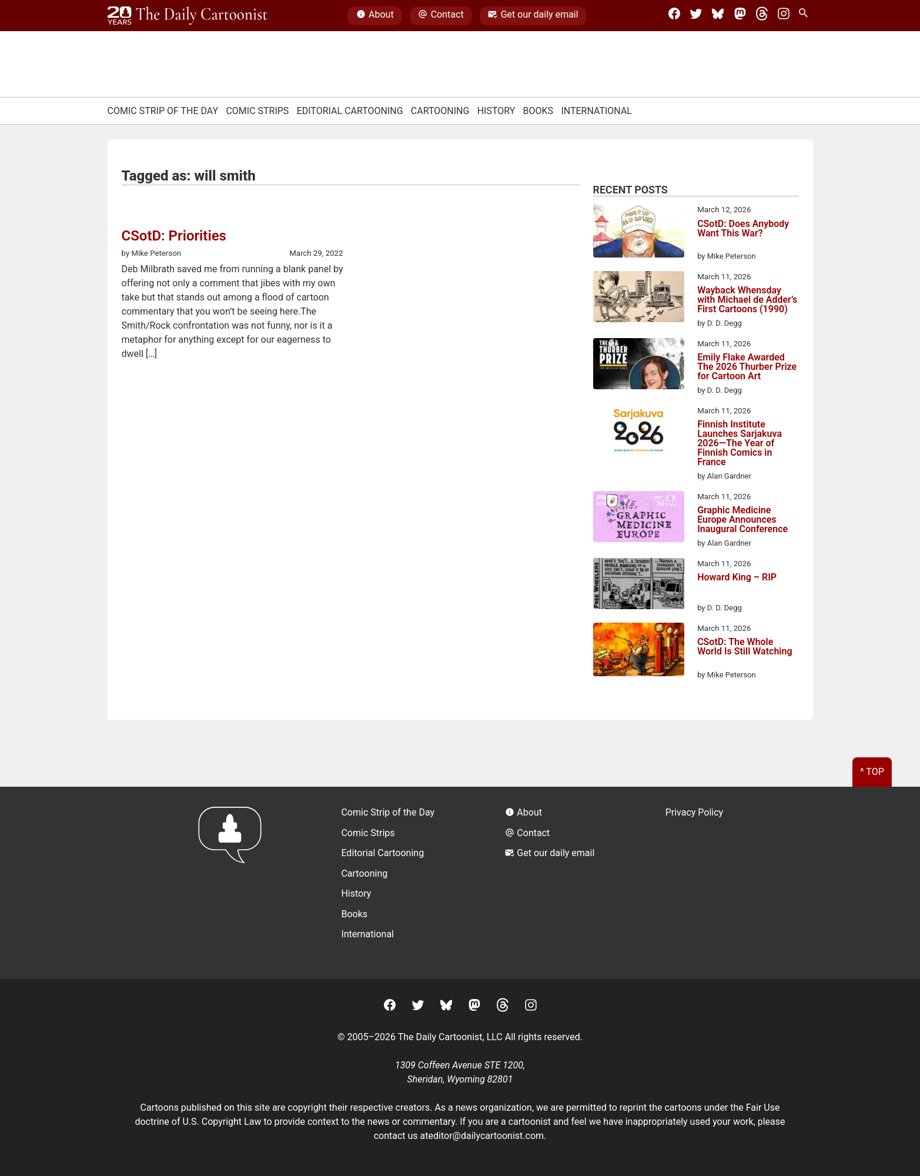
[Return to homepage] (233, 883)
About (375, 16)
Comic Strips (257, 110)
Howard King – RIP (737, 578)
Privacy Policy (694, 812)
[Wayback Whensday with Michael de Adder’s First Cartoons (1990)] (638, 298)
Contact (440, 16)
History (496, 110)
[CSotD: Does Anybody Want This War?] (638, 233)
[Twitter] (696, 15)
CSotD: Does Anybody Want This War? (743, 229)
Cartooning (440, 110)
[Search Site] (805, 15)
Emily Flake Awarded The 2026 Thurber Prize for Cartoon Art (747, 367)
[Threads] (762, 15)
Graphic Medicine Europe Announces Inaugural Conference (742, 520)
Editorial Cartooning (350, 110)
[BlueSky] (718, 15)
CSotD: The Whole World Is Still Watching (744, 647)
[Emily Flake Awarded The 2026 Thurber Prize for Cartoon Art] (638, 365)
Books (538, 110)
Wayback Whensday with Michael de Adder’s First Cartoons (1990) (747, 300)
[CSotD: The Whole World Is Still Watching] (638, 651)
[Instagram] (784, 15)
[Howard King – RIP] (638, 585)
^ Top (872, 771)
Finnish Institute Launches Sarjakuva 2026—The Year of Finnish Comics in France (739, 443)
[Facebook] (674, 15)
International (596, 110)
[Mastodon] (740, 15)
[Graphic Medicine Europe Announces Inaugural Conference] (638, 518)
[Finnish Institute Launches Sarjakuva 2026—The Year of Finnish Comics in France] (638, 432)
